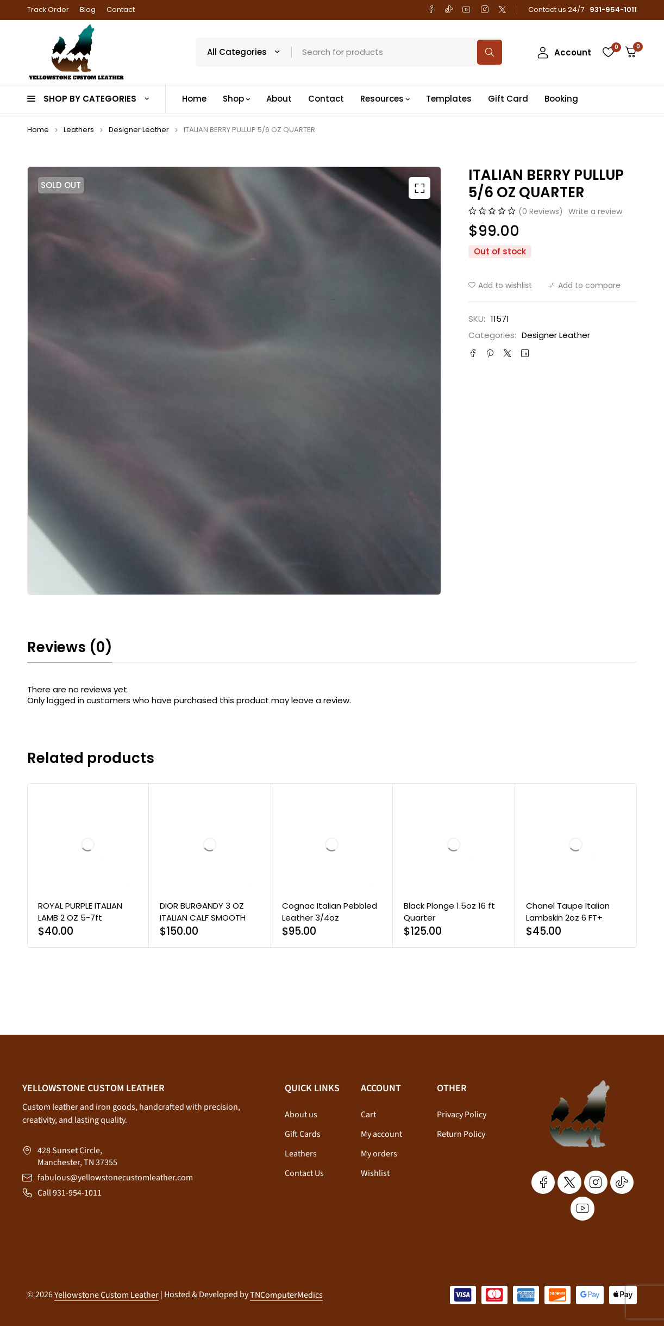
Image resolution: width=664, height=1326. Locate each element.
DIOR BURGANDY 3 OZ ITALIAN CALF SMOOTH (203, 912)
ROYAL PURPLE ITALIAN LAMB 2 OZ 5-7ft (80, 912)
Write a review (595, 211)
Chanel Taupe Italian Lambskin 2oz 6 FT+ (568, 912)
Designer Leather (139, 129)
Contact (121, 9)
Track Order (48, 9)
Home (38, 129)
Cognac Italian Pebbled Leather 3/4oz (329, 912)
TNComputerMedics (286, 1295)
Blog (88, 9)
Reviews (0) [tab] (69, 647)
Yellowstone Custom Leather (106, 1295)
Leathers (79, 129)
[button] (419, 188)
